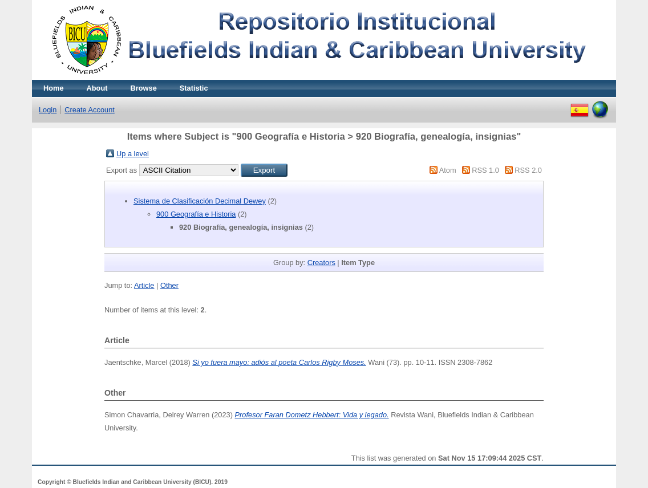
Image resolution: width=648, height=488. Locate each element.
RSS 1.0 (485, 170)
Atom (447, 170)
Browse (144, 88)
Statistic (194, 88)
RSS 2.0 (528, 170)
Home (53, 88)
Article (144, 285)
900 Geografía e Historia (196, 214)
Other (169, 285)
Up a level (132, 153)
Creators (321, 262)
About (97, 88)
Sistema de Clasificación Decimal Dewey (199, 201)
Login (47, 109)
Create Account (89, 109)
